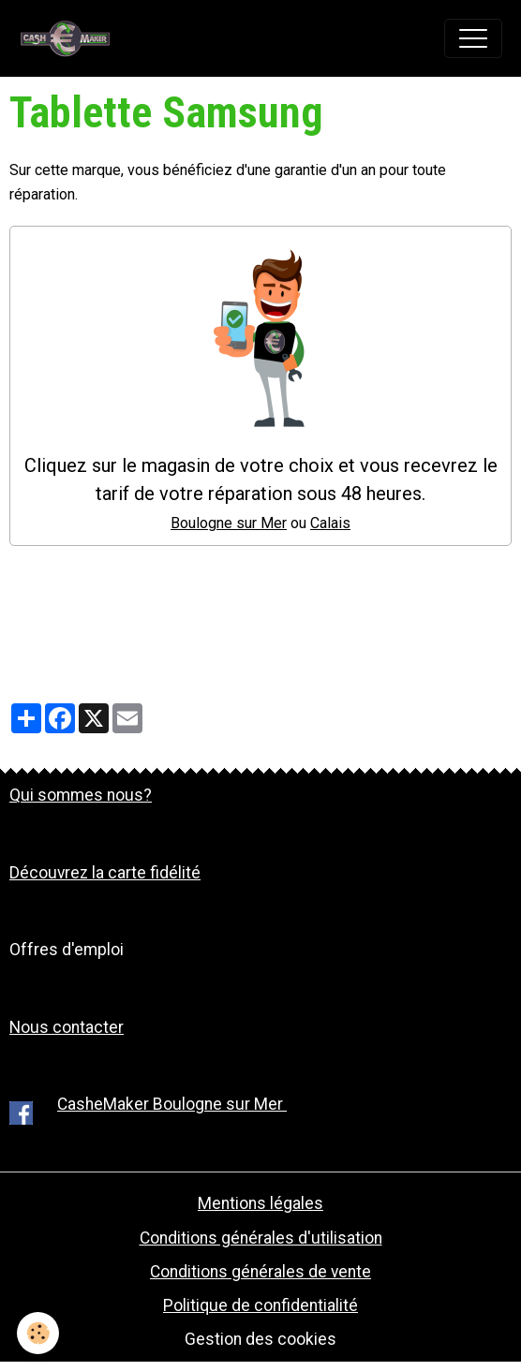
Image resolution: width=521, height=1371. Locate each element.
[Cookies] (38, 1333)
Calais (330, 523)
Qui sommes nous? (80, 795)
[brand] (70, 38)
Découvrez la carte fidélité (105, 872)
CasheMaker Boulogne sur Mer (172, 1104)
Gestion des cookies (260, 1339)
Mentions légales (260, 1203)
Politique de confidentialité (260, 1305)
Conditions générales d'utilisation (261, 1238)
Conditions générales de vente (260, 1271)
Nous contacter (66, 1027)
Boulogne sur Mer (229, 523)
